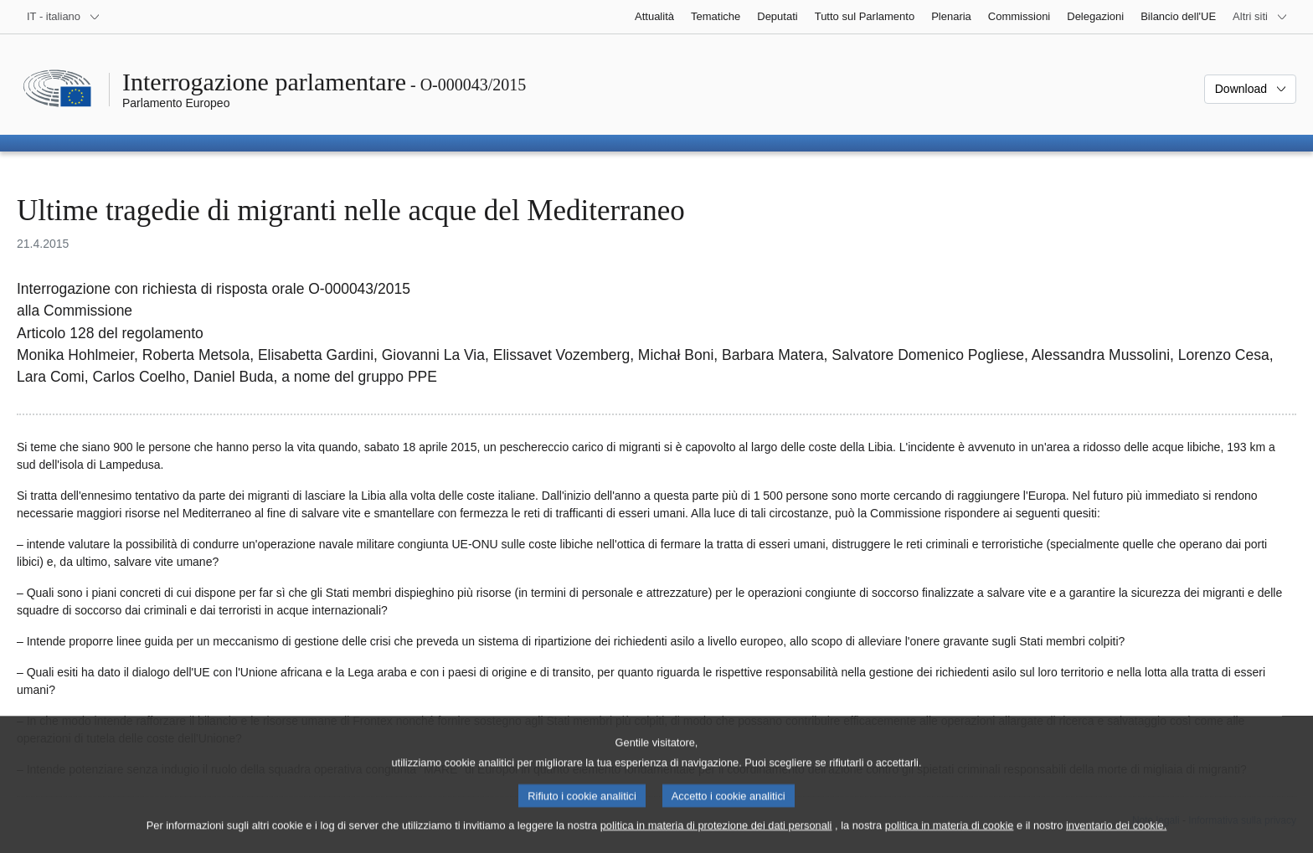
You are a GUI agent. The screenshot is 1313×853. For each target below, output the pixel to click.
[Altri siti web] (1260, 16)
